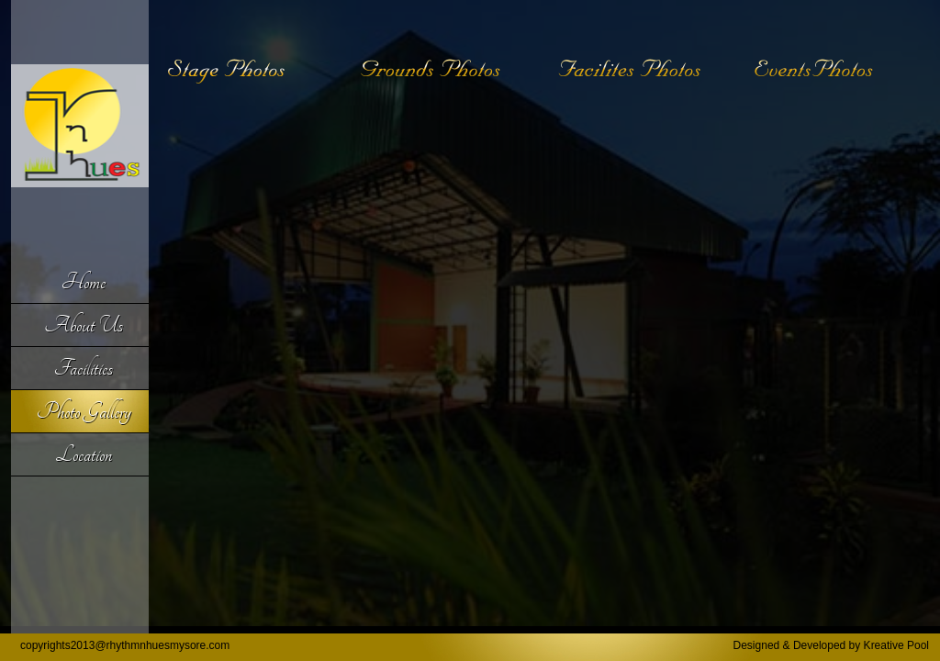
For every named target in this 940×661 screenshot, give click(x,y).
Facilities (83, 368)
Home (84, 282)
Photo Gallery (84, 411)
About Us (83, 325)
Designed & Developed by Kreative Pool (831, 645)
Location (83, 454)
